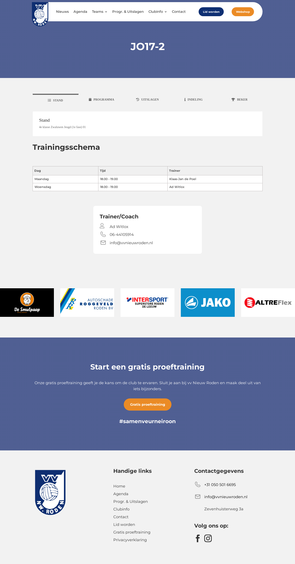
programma (104, 99)
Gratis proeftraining (147, 404)
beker (242, 99)
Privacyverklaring (130, 540)
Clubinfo (155, 12)
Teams (97, 12)
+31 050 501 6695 (220, 484)
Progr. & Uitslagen (128, 12)
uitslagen (150, 99)
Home (119, 486)
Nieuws (62, 12)
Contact (179, 12)
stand (58, 100)
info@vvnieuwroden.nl (131, 243)
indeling (195, 99)
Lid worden (211, 11)
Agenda (80, 12)
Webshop (243, 11)
